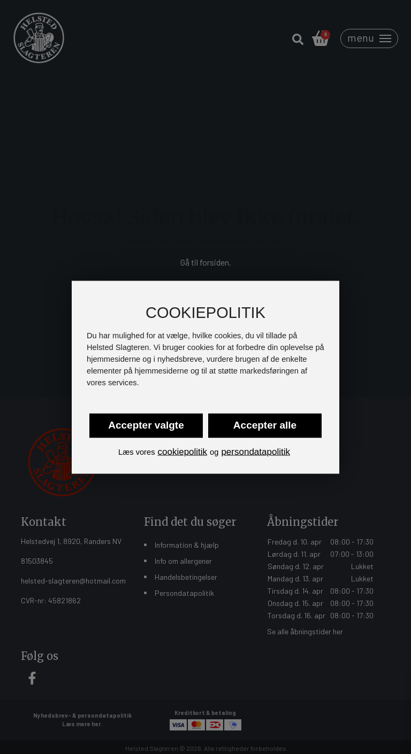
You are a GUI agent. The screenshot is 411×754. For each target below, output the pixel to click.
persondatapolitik (255, 452)
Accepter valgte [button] (146, 425)
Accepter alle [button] (264, 425)
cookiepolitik (182, 452)
